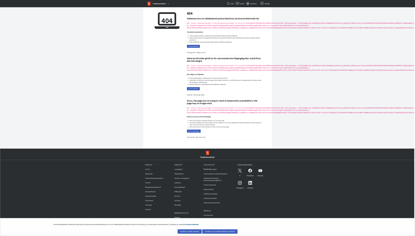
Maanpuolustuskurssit (153, 187)
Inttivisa (177, 200)
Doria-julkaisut (179, 187)
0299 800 (207, 169)
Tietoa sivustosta (210, 185)
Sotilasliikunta (150, 192)
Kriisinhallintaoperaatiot (154, 178)
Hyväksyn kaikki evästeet (189, 231)
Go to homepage (193, 131)
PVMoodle (178, 192)
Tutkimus (148, 205)
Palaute (177, 217)
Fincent (148, 183)
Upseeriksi (149, 174)
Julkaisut (177, 183)
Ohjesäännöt (179, 174)
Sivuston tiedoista (192, 224)
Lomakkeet (178, 169)
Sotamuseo (149, 200)
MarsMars (177, 205)
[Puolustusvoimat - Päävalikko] (161, 4)
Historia (148, 209)
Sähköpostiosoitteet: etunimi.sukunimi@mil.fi (212, 179)
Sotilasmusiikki (150, 196)
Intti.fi (147, 169)
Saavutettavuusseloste (212, 203)
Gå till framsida (193, 88)
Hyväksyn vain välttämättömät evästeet (220, 231)
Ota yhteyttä (208, 215)
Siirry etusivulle (193, 46)
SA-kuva (177, 196)
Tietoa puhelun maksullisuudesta (215, 174)
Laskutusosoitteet (210, 198)
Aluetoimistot (209, 189)
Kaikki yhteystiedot (210, 194)
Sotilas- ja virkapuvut (181, 178)
